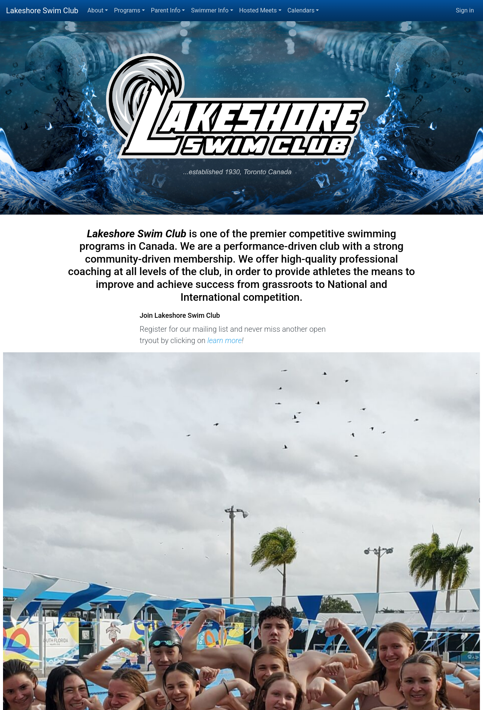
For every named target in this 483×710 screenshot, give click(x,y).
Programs (127, 10)
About (96, 10)
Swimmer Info (209, 10)
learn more (224, 340)
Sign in (465, 10)
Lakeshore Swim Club (42, 10)
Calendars (301, 10)
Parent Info (165, 10)
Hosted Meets (258, 10)
